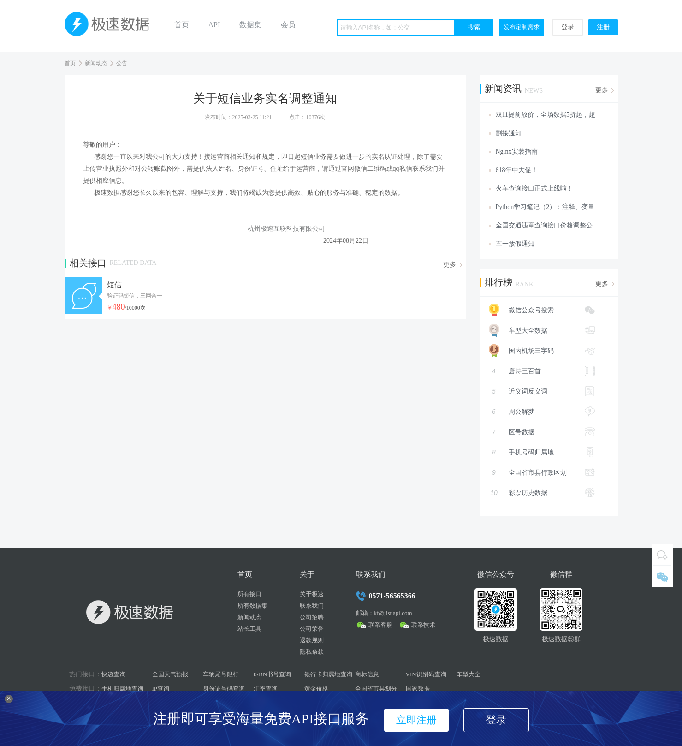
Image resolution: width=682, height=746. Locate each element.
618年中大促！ (517, 170)
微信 (662, 576)
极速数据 (111, 26)
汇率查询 (266, 688)
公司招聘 (312, 617)
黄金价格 (316, 688)
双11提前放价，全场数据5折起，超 (545, 114)
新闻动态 (96, 63)
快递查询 (113, 674)
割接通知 (509, 133)
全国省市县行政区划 (542, 472)
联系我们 (312, 605)
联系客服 (380, 624)
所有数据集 (252, 605)
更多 (449, 264)
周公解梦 (542, 411)
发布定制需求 (522, 27)
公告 (121, 63)
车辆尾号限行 (221, 674)
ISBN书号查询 (272, 674)
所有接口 (249, 594)
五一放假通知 (515, 243)
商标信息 (367, 674)
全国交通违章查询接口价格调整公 (544, 225)
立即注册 (416, 720)
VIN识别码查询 (426, 674)
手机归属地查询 (122, 688)
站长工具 (249, 628)
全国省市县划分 (376, 688)
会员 (288, 25)
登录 (567, 27)
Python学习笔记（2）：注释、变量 (545, 206)
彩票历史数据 (542, 492)
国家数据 (418, 688)
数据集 (250, 25)
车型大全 (468, 674)
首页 (181, 25)
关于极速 (312, 594)
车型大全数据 (537, 330)
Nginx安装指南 (517, 151)
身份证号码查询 (224, 688)
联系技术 (423, 624)
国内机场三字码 (537, 350)
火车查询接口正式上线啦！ (534, 188)
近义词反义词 (542, 391)
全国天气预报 (170, 674)
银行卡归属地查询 (328, 674)
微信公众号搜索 (537, 310)
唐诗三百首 (542, 370)
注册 (603, 27)
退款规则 (312, 640)
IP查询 (161, 688)
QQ (662, 554)
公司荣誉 (312, 628)
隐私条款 (312, 651)
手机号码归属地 (542, 452)
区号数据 (542, 431)
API (214, 25)
